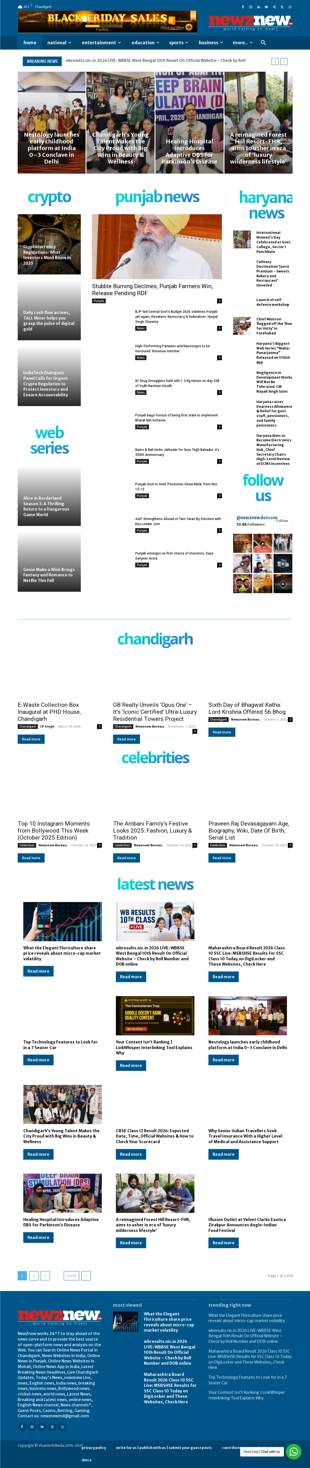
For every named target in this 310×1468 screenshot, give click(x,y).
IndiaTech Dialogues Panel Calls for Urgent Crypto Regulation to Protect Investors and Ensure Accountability (46, 383)
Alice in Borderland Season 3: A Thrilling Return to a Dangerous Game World (46, 506)
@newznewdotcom (256, 517)
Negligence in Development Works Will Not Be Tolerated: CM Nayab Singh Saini (274, 382)
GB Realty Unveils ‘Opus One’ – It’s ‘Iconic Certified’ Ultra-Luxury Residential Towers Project (155, 712)
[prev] (275, 61)
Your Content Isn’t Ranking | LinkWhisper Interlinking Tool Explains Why (154, 1047)
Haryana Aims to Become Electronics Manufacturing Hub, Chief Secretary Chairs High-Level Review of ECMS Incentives (273, 450)
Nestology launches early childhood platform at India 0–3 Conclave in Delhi (247, 1045)
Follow (282, 520)
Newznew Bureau (150, 726)
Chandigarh (27, 726)
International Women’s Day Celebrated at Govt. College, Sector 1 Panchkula (273, 241)
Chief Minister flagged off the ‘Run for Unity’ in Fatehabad (274, 326)
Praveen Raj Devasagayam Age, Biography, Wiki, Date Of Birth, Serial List (248, 830)
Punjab (99, 301)
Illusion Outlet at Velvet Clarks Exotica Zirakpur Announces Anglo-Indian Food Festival (247, 1225)
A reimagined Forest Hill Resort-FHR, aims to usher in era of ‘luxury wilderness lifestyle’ (153, 1225)
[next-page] (86, 1275)
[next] (284, 61)
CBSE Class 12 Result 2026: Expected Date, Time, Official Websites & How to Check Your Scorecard (155, 1136)
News (141, 328)
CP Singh (47, 726)
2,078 (71, 1275)
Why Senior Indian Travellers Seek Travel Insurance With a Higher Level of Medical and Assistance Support (245, 1136)
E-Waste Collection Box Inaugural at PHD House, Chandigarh (49, 712)
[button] (263, 43)
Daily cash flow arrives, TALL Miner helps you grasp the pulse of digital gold (48, 321)
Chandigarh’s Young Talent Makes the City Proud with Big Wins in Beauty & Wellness (61, 1136)
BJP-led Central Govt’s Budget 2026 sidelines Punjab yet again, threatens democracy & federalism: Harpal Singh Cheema (176, 317)
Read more (31, 739)
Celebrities (27, 845)
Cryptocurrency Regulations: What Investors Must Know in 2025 (47, 255)
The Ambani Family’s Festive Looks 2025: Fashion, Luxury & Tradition (152, 830)
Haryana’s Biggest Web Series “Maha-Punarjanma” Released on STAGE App (273, 352)
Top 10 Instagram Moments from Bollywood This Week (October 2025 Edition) (54, 830)
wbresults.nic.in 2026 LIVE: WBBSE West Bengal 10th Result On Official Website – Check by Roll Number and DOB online (152, 956)
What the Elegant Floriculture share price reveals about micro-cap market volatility (145, 60)
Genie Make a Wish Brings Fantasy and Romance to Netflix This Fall (49, 575)
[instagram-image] (242, 543)
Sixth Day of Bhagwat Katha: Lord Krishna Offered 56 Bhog (247, 708)
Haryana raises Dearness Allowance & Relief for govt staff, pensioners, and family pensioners (274, 413)
